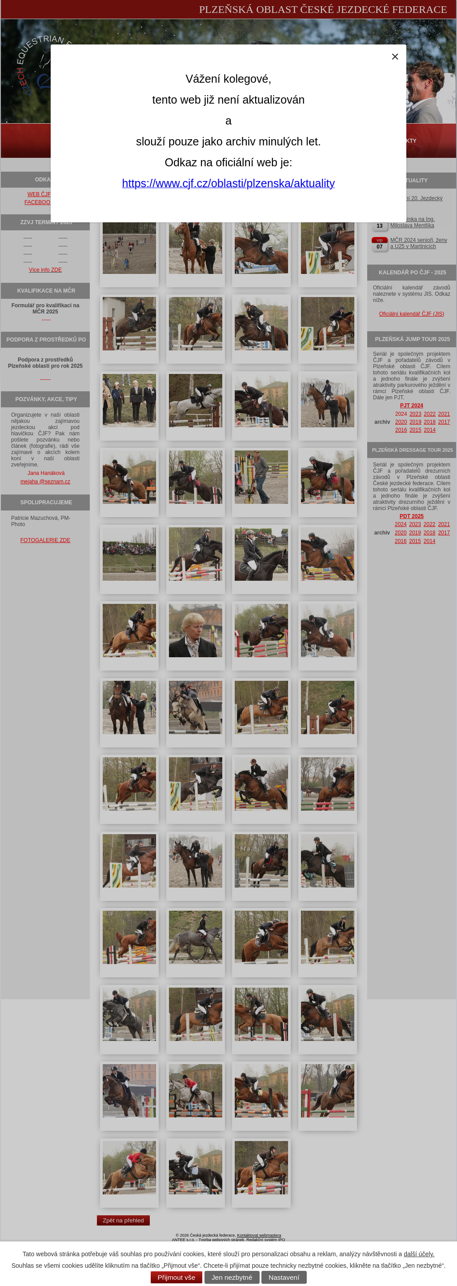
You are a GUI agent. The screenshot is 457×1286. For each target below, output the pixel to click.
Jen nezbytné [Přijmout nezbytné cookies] (232, 1277)
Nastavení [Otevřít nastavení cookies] (284, 1277)
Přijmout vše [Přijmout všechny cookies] (177, 1277)
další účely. (419, 1254)
